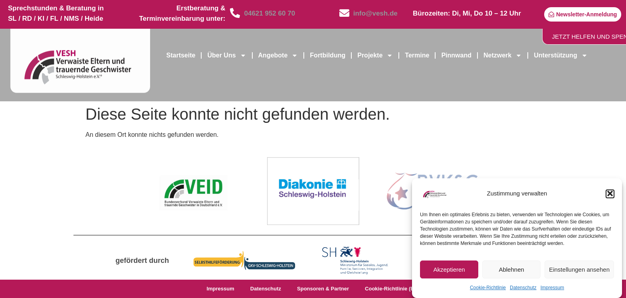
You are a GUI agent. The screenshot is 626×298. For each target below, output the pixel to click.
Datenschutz (523, 291)
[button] (610, 197)
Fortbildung (327, 55)
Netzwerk (502, 55)
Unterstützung (560, 55)
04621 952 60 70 (269, 13)
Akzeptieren (449, 272)
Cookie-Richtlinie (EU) (392, 289)
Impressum (552, 291)
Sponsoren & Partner (323, 289)
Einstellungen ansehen (579, 272)
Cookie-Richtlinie (488, 291)
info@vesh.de (375, 13)
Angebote (278, 55)
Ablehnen (511, 272)
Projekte (375, 55)
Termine (417, 55)
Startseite (181, 55)
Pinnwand (456, 55)
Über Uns (226, 55)
